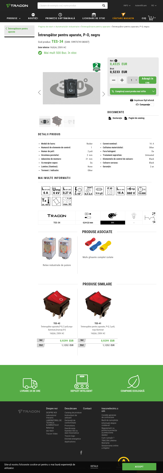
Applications (70, 442)
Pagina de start (45, 27)
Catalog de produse (73, 413)
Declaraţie (115, 118)
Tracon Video (52, 434)
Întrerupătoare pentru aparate (95, 27)
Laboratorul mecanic (51, 416)
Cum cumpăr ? (108, 438)
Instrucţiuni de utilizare (71, 416)
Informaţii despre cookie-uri (109, 424)
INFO (126, 5)
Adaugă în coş (147, 80)
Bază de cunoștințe (110, 420)
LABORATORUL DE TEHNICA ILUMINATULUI (54, 422)
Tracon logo (70, 436)
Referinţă (50, 428)
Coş (144, 18)
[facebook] (81, 453)
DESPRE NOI (51, 413)
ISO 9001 (50, 431)
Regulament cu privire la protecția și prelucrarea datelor (109, 431)
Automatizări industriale (67, 27)
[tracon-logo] (17, 6)
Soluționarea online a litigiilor (110, 447)
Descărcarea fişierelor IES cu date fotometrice (72, 430)
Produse (12, 18)
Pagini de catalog (134, 118)
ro (152, 5)
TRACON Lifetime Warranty (109, 441)
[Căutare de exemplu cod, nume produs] (73, 5)
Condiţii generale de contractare (109, 416)
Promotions (70, 426)
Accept (139, 466)
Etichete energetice (73, 439)
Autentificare (141, 5)
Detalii (94, 466)
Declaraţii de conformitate (70, 421)
